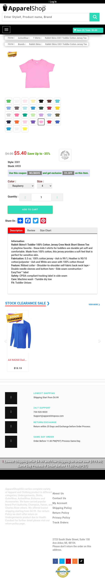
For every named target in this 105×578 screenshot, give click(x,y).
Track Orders (60, 522)
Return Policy (60, 512)
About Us (58, 493)
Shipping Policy (62, 508)
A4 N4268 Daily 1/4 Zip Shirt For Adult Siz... (18, 360)
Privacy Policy (61, 517)
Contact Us (59, 498)
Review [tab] (31, 230)
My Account (59, 503)
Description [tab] (16, 230)
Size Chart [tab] (45, 230)
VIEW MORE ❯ (94, 305)
